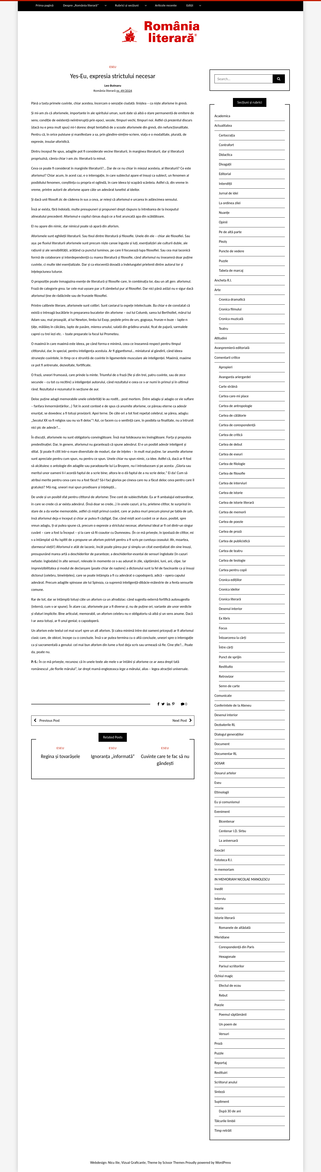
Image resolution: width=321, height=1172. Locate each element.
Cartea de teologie (232, 560)
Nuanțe (224, 212)
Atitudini (220, 338)
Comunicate (223, 695)
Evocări (219, 850)
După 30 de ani (230, 1111)
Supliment (221, 1101)
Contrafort (226, 145)
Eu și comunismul (227, 802)
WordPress (223, 1162)
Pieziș (223, 241)
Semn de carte (229, 686)
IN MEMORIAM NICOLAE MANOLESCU (242, 879)
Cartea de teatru (231, 551)
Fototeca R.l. (223, 860)
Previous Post (49, 720)
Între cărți (226, 647)
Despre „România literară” (81, 5)
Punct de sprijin (230, 657)
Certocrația (227, 135)
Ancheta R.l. (223, 280)
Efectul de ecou (230, 985)
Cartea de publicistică (234, 541)
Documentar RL (225, 754)
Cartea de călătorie (232, 415)
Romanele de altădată (235, 927)
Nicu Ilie (114, 1162)
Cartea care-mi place (234, 396)
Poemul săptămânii (233, 1014)
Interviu (220, 899)
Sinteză (219, 1092)
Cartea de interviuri (233, 483)
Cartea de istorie (231, 493)
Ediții (189, 5)
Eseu (112, 67)
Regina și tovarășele (60, 756)
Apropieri (226, 367)
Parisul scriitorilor (231, 966)
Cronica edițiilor (230, 580)
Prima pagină (45, 5)
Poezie (219, 1005)
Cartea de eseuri (231, 454)
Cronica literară (230, 599)
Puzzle (223, 261)
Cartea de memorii (232, 512)
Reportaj (220, 1063)
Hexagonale (227, 956)
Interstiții (225, 183)
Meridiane (221, 937)
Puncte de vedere (231, 251)
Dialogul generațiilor (229, 734)
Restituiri (220, 1072)
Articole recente (166, 5)
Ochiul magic (223, 976)
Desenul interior (230, 609)
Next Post (180, 720)
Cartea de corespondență (237, 425)
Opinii (223, 222)
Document (222, 744)
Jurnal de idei (228, 193)
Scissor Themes (174, 1162)
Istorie (219, 908)
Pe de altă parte (230, 232)
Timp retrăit (223, 1130)
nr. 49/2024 (124, 91)
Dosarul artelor (225, 773)
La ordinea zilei (230, 203)
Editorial (225, 174)
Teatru (223, 328)
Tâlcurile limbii (224, 1121)
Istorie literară (224, 918)
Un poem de (228, 1024)
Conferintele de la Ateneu (232, 705)
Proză (218, 1043)
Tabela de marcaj (231, 270)
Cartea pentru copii (233, 570)
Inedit (218, 889)
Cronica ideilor (229, 589)
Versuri (224, 1034)
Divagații (225, 164)
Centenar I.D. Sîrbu (232, 831)
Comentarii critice (227, 357)
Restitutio (226, 666)
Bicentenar (227, 821)
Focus (223, 628)
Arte (217, 290)
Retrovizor (226, 676)
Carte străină (228, 386)
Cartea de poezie (231, 522)
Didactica (225, 155)
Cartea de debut (230, 444)
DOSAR (219, 763)
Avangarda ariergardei (235, 377)
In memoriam (224, 869)
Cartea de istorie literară (236, 502)
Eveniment (222, 811)
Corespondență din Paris (236, 947)
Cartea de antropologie (235, 406)
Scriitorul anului (225, 1082)
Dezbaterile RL (224, 725)
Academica (222, 116)
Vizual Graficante (133, 1162)
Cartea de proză (230, 531)
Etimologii (221, 792)
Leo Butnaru (112, 86)
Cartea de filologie (232, 464)
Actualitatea (223, 125)
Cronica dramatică (232, 299)
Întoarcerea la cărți (232, 638)
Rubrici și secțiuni (127, 5)
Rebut (223, 995)
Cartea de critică (230, 435)
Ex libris (224, 618)
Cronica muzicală (231, 319)
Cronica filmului (230, 309)
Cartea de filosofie (232, 473)
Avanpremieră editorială (231, 348)
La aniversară (228, 840)
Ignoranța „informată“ (113, 756)
